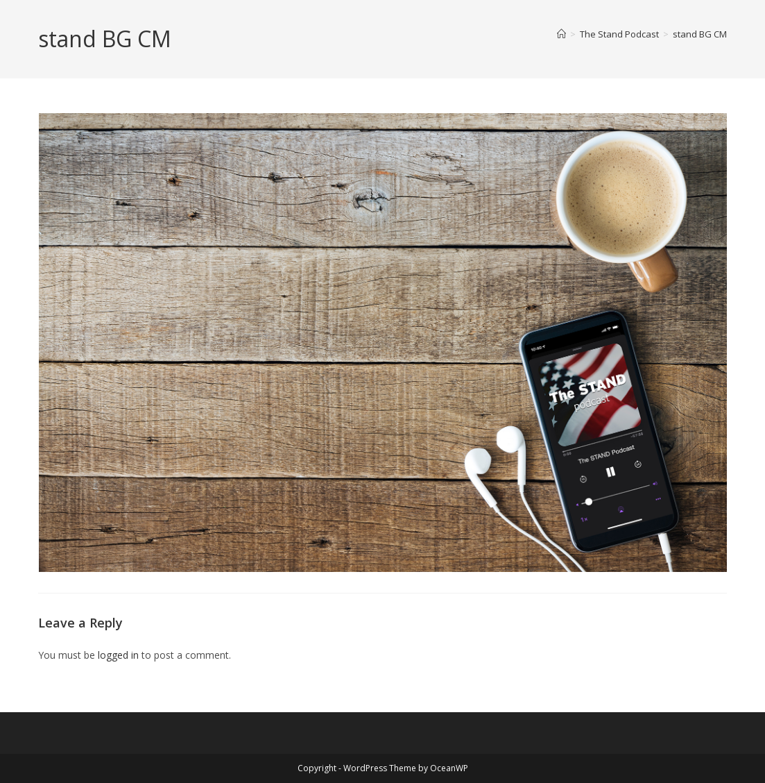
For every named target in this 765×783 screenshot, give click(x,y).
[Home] (561, 34)
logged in (118, 655)
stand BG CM (700, 34)
